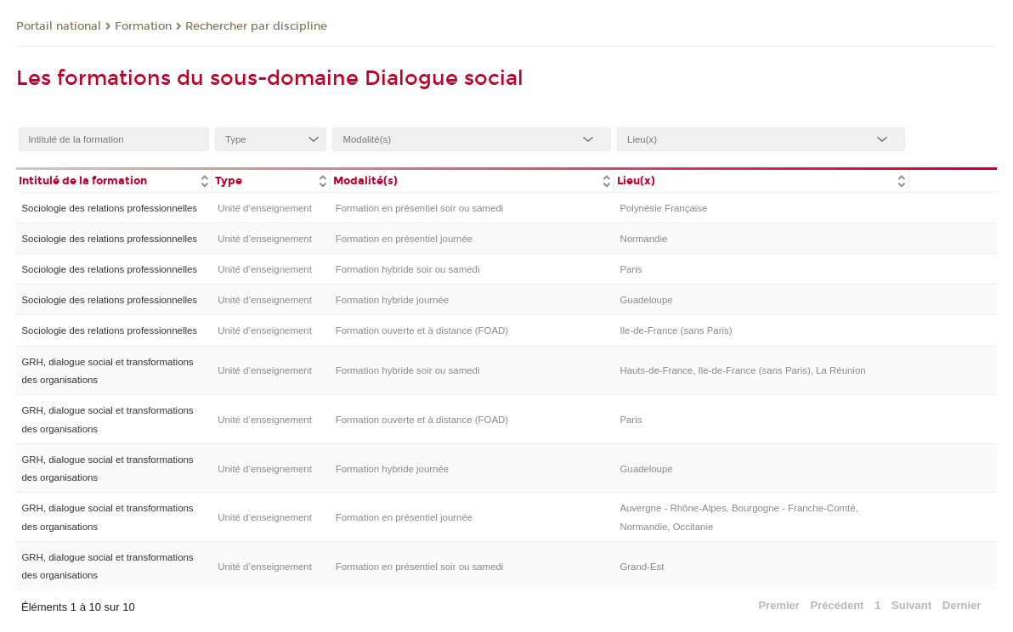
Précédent (837, 605)
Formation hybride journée (393, 300)
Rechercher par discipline (256, 26)
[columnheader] (114, 179)
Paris (631, 269)
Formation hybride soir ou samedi (408, 269)
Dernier (962, 605)
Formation (143, 26)
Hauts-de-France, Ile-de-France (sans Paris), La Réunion (742, 370)
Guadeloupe (646, 300)
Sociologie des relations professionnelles (109, 208)
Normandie (643, 239)
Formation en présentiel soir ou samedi (420, 208)
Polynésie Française (663, 208)
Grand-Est (642, 566)
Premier (778, 605)
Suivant (911, 605)
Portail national (58, 26)
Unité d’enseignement (265, 208)
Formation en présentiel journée (404, 239)
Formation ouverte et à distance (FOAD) (422, 330)
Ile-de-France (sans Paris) (676, 330)
